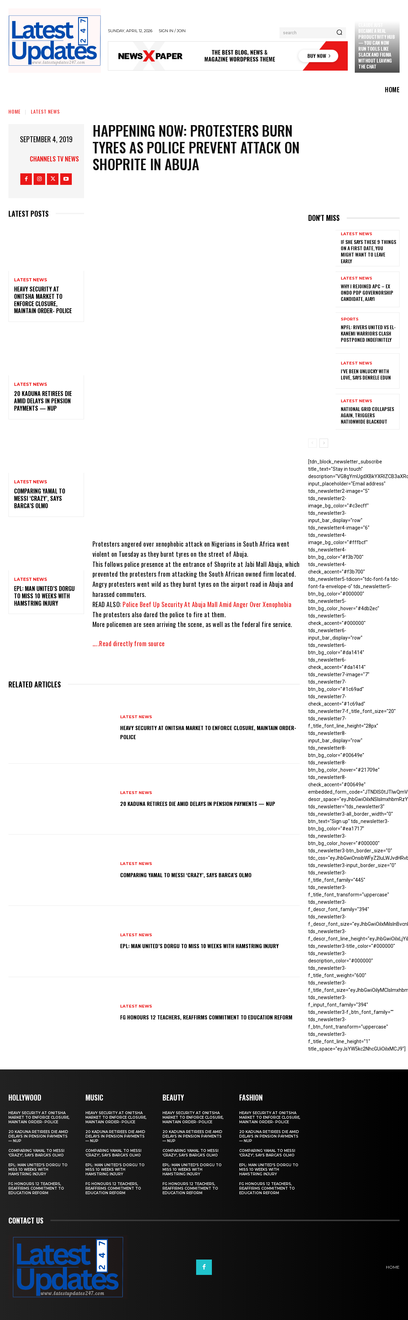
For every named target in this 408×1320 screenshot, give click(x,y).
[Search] (339, 32)
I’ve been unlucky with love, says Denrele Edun (366, 374)
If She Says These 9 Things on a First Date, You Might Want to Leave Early (368, 251)
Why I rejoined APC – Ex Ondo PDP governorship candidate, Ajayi (367, 292)
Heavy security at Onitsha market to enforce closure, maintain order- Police (43, 300)
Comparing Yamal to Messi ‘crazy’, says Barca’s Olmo (39, 498)
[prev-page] (312, 443)
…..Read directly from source (128, 643)
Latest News (45, 111)
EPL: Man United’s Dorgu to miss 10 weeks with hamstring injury (44, 595)
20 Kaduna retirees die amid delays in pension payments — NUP (43, 400)
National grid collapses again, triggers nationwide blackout (367, 415)
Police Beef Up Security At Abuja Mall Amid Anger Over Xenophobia (207, 604)
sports (350, 319)
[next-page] (323, 443)
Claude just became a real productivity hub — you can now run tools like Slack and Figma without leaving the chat (376, 45)
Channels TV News (54, 158)
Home (14, 111)
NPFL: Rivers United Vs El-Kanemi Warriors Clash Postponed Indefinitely (368, 333)
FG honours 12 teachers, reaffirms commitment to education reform (199, 1016)
